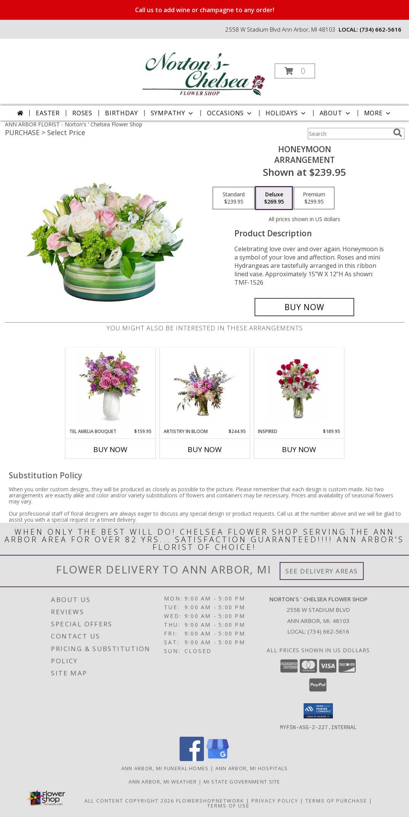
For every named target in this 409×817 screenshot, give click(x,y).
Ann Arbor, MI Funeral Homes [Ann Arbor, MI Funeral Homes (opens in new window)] (165, 767)
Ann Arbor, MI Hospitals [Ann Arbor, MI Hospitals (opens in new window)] (251, 767)
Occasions (230, 113)
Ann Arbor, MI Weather (163, 781)
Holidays (286, 113)
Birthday (121, 113)
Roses (82, 113)
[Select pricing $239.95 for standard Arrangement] (233, 198)
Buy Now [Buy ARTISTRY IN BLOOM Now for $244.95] (205, 449)
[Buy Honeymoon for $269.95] (305, 307)
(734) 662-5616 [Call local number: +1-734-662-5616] (380, 29)
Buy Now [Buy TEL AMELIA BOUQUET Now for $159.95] (110, 449)
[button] (295, 71)
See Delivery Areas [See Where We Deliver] (321, 571)
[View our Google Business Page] (217, 758)
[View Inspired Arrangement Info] (299, 388)
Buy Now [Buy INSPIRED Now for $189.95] (299, 449)
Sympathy (172, 113)
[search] (397, 132)
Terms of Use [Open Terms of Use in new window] (228, 805)
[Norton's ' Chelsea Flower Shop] (203, 68)
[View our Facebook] (192, 758)
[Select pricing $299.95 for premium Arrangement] (314, 198)
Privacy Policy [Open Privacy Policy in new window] (274, 800)
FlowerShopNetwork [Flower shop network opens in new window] (210, 800)
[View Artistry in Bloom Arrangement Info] (204, 387)
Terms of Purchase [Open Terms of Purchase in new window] (336, 800)
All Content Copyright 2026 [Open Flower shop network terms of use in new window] (129, 800)
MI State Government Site (242, 781)
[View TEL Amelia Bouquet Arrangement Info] (110, 387)
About (336, 113)
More (378, 113)
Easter (48, 113)
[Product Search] (349, 133)
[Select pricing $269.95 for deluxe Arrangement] (274, 198)
